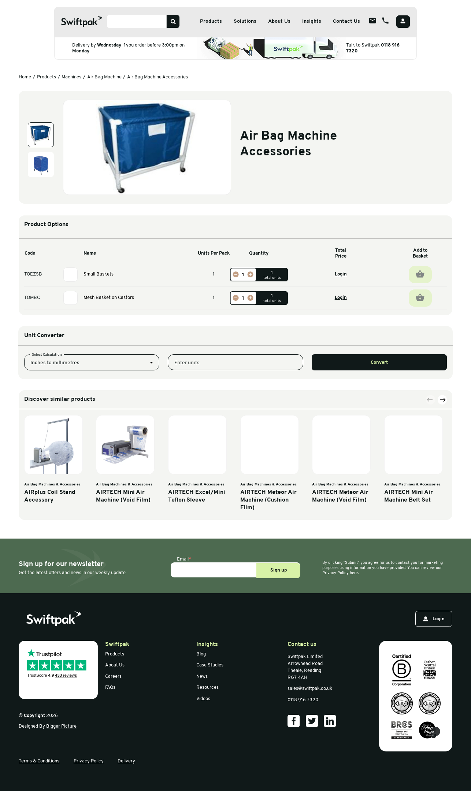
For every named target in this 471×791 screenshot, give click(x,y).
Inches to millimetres (54, 408)
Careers (113, 676)
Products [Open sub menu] (211, 21)
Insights (311, 21)
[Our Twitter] (312, 721)
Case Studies (209, 665)
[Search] (173, 21)
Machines (71, 77)
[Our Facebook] (294, 721)
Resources (207, 687)
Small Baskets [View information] (99, 274)
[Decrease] (236, 274)
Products (46, 77)
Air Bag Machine (104, 77)
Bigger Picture (61, 726)
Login (341, 274)
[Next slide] (442, 513)
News (202, 676)
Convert (379, 408)
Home (25, 77)
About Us (115, 665)
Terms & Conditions (39, 761)
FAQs (110, 687)
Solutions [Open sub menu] (245, 21)
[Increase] (250, 274)
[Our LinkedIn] (330, 721)
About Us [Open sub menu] (279, 21)
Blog (201, 654)
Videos (203, 698)
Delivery (126, 761)
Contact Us (346, 21)
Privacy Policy (89, 761)
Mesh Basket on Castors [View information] (109, 297)
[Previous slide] (430, 513)
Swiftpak (117, 644)
